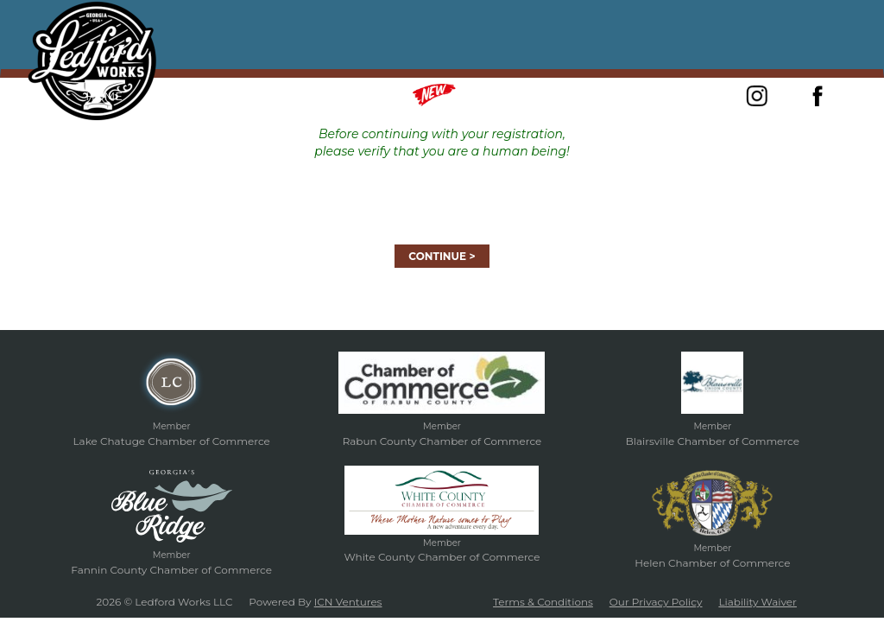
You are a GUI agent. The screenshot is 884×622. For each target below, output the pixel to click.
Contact (687, 96)
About (169, 96)
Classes (361, 96)
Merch (456, 95)
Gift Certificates (579, 96)
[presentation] (442, 193)
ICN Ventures (348, 601)
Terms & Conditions (543, 601)
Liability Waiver (757, 601)
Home (104, 96)
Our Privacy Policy (656, 601)
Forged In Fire (263, 96)
